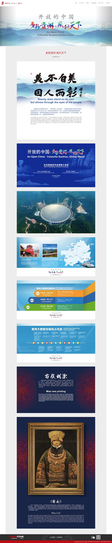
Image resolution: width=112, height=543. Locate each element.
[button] (8, 26)
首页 (76, 2)
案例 (87, 2)
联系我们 (60, 537)
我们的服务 (94, 2)
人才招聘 (52, 537)
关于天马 (81, 2)
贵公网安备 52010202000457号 (94, 541)
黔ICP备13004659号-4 (106, 541)
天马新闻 (108, 2)
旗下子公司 (101, 2)
